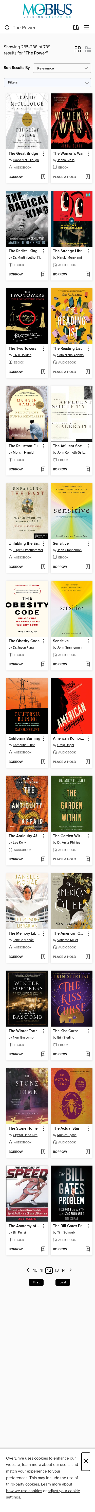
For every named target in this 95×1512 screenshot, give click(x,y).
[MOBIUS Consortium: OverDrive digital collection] (47, 11)
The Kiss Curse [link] (65, 1031)
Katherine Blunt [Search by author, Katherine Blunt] (24, 745)
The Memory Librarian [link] (25, 933)
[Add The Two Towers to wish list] (43, 372)
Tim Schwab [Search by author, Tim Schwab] (66, 1232)
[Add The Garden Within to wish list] (87, 859)
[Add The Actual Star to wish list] (87, 1152)
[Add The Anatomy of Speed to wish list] (43, 1249)
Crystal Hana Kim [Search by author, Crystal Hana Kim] (25, 1135)
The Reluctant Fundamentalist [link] (25, 446)
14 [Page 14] (64, 1270)
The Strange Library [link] (69, 251)
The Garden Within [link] (69, 836)
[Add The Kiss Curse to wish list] (87, 1054)
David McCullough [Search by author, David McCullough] (26, 160)
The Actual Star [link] (66, 1128)
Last (63, 1282)
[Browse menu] (86, 27)
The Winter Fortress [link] (25, 1031)
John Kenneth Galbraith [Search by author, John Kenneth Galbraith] (72, 453)
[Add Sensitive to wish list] (87, 567)
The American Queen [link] (69, 933)
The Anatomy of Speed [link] (25, 1226)
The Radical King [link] (23, 251)
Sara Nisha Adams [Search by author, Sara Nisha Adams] (70, 355)
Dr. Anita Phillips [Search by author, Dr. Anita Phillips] (68, 843)
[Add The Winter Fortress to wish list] (43, 1054)
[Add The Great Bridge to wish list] (43, 177)
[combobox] (37, 28)
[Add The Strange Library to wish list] (87, 274)
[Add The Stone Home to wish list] (43, 1152)
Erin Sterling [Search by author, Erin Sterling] (65, 1037)
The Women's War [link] (68, 153)
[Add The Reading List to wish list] (87, 372)
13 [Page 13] (57, 1270)
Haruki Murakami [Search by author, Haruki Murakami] (69, 258)
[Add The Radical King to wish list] (43, 274)
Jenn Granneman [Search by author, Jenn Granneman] (69, 550)
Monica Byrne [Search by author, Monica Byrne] (67, 1135)
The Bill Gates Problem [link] (69, 1226)
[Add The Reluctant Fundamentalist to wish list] (43, 469)
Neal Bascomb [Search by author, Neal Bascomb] (23, 1037)
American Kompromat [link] (69, 738)
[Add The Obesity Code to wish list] (43, 664)
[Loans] (76, 28)
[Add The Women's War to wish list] (87, 177)
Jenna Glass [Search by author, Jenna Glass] (65, 160)
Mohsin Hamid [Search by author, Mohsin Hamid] (23, 453)
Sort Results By (17, 67)
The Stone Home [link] (23, 1128)
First (36, 1282)
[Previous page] (28, 1270)
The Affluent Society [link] (69, 446)
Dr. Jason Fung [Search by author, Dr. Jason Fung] (23, 648)
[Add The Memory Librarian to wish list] (43, 957)
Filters (13, 82)
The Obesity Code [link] (24, 641)
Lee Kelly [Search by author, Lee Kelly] (19, 843)
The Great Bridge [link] (23, 153)
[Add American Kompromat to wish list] (87, 762)
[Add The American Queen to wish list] (87, 957)
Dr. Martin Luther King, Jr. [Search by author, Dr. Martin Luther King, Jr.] (28, 258)
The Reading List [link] (67, 348)
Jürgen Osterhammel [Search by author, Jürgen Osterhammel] (28, 550)
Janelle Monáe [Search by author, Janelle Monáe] (23, 940)
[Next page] (70, 1270)
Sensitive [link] (61, 543)
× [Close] (86, 1461)
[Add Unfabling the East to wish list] (43, 567)
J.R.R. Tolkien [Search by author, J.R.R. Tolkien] (22, 355)
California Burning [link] (24, 738)
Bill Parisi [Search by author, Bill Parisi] (19, 1232)
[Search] (7, 28)
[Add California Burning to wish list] (43, 762)
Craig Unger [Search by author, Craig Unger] (65, 745)
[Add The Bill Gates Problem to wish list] (87, 1249)
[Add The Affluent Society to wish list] (87, 469)
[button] (77, 50)
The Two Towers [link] (22, 348)
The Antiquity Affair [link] (25, 836)
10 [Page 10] (35, 1270)
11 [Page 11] (41, 1270)
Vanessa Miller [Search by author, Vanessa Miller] (67, 940)
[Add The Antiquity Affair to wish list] (43, 859)
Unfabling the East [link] (25, 543)
